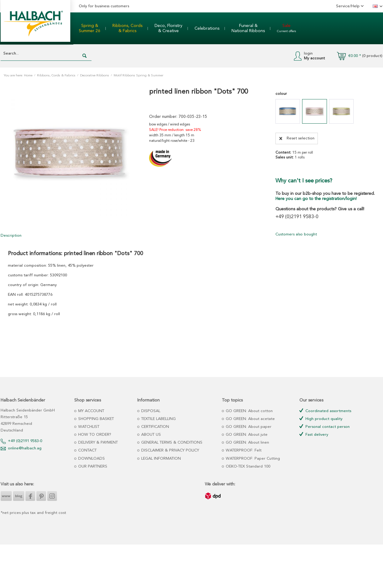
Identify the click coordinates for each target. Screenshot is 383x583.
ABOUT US (150, 435)
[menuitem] (89, 28)
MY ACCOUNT (90, 411)
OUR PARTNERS (92, 466)
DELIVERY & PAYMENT (97, 443)
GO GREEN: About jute (246, 435)
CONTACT (87, 450)
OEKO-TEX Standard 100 (247, 466)
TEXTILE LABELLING (158, 419)
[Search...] (46, 54)
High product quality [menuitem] (320, 418)
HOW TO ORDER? (94, 435)
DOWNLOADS (91, 459)
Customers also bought (296, 234)
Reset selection (297, 137)
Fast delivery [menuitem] (313, 434)
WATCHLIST (88, 427)
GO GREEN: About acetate (250, 419)
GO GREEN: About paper (248, 427)
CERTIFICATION (154, 427)
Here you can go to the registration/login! (316, 199)
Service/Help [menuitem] (348, 6)
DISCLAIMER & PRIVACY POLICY (169, 450)
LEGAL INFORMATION (160, 459)
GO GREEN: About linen (247, 443)
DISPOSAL (150, 411)
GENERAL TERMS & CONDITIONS (171, 443)
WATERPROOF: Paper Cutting (252, 459)
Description (11, 236)
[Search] (85, 56)
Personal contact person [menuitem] (324, 426)
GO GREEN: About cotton (249, 411)
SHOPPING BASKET (95, 419)
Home (28, 75)
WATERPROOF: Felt (243, 450)
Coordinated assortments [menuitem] (325, 410)
